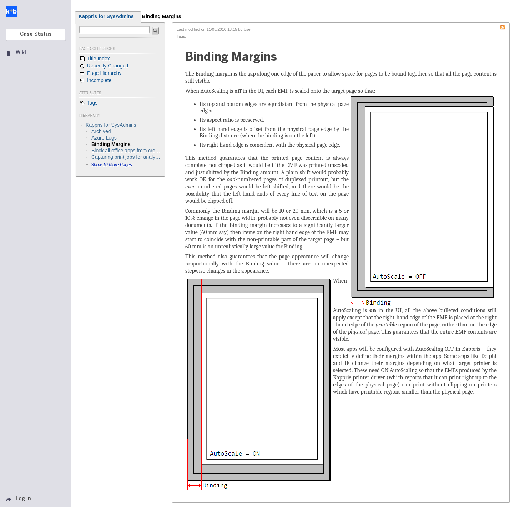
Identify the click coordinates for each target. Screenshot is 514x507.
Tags (88, 103)
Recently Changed (103, 66)
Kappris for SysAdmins (106, 16)
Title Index (94, 59)
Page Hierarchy (100, 73)
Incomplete (95, 80)
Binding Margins (161, 16)
